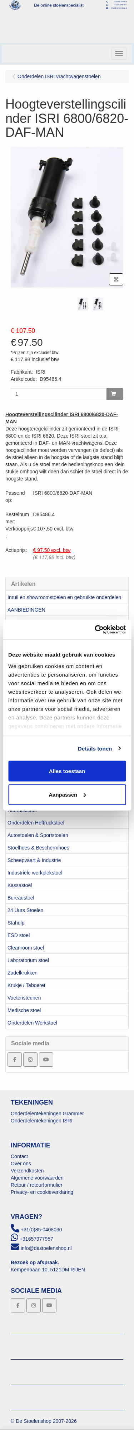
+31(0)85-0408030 (41, 1229)
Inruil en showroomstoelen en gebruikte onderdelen (64, 597)
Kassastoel (20, 885)
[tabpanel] (83, 304)
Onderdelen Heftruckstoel (36, 823)
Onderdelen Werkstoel (32, 1023)
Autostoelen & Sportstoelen (38, 835)
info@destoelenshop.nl (46, 1248)
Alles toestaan (67, 771)
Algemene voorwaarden (37, 1178)
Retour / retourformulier (37, 1185)
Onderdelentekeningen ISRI (42, 1120)
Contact (19, 1156)
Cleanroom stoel (26, 948)
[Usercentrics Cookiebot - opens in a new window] (95, 629)
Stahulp (16, 923)
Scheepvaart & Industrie (34, 860)
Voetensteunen (24, 998)
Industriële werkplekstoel (35, 873)
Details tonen (95, 748)
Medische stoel (24, 1010)
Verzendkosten (27, 1171)
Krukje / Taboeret (26, 985)
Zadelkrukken (23, 973)
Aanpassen (67, 794)
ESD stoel (19, 935)
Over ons (21, 1163)
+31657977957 (36, 1239)
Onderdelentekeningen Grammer (47, 1113)
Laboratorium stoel (28, 960)
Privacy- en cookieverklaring (42, 1192)
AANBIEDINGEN (26, 610)
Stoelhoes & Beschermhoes (38, 848)
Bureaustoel (21, 898)
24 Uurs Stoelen (25, 910)
